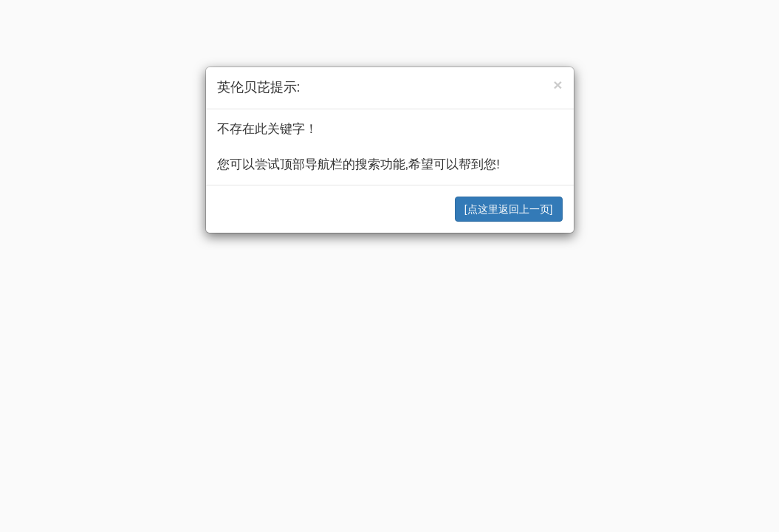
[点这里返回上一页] (508, 209)
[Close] (557, 84)
